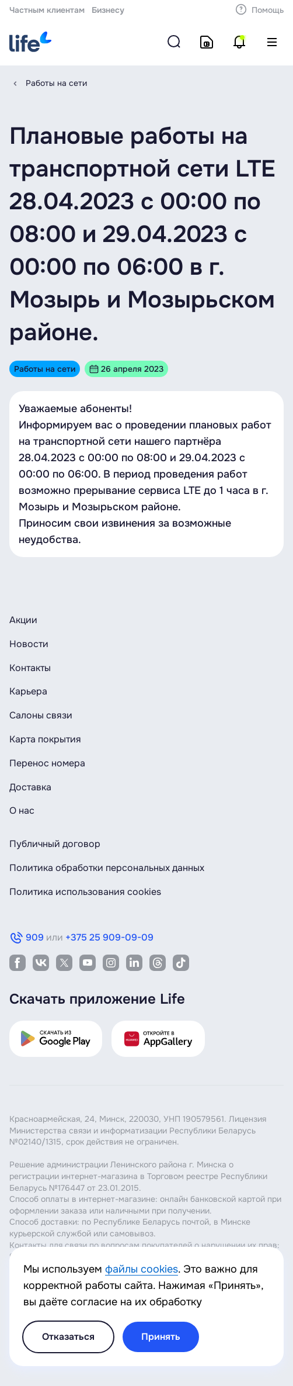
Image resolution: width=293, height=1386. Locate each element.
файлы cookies (141, 1269)
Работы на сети (56, 83)
